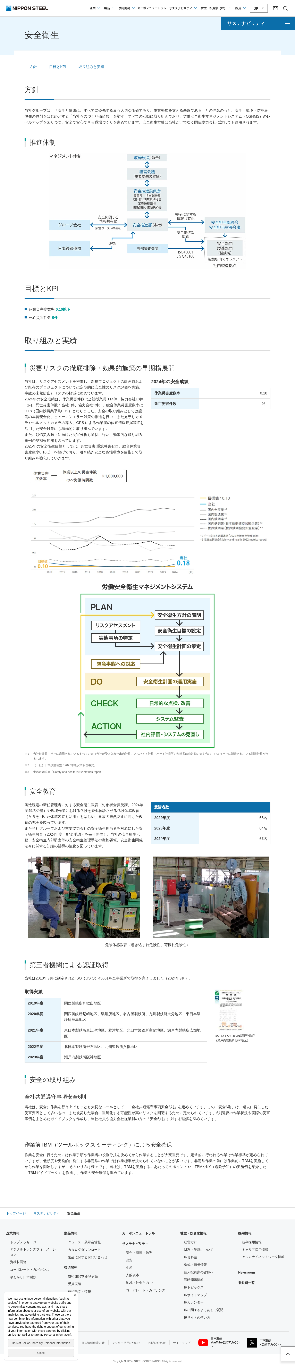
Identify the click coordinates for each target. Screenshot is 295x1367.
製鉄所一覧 (246, 1283)
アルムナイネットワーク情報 (265, 1256)
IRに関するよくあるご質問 (203, 1310)
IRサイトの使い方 (197, 1317)
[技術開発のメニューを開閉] (126, 8)
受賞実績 (74, 1284)
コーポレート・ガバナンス (29, 1269)
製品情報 (70, 1233)
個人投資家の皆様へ (198, 1272)
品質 (129, 1260)
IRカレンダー (194, 1302)
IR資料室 (190, 1257)
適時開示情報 (194, 1280)
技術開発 (70, 1267)
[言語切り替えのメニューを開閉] (259, 8)
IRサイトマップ (195, 1295)
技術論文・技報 (79, 1291)
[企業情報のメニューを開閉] (94, 8)
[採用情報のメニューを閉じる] (240, 8)
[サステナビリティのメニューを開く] (258, 23)
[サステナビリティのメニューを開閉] (183, 8)
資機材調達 (18, 1262)
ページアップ (288, 1354)
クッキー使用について (126, 1342)
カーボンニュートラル (138, 1233)
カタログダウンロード (84, 1249)
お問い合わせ (157, 1342)
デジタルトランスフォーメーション (33, 1252)
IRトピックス (194, 1287)
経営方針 (190, 1242)
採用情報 (244, 1233)
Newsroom (246, 1272)
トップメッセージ (23, 1242)
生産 (129, 1267)
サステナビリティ (135, 1243)
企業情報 (12, 1233)
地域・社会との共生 (140, 1282)
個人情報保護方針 (93, 1342)
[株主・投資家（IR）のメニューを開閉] (216, 8)
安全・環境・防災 (139, 1252)
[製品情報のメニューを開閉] (109, 8)
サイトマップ (181, 1342)
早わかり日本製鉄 (23, 1277)
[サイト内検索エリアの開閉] (285, 8)
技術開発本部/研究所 (83, 1276)
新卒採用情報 (252, 1242)
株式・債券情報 (195, 1264)
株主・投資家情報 (193, 1233)
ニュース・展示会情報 (84, 1242)
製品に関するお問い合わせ (87, 1257)
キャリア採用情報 (255, 1249)
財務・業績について (198, 1249)
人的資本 (132, 1275)
